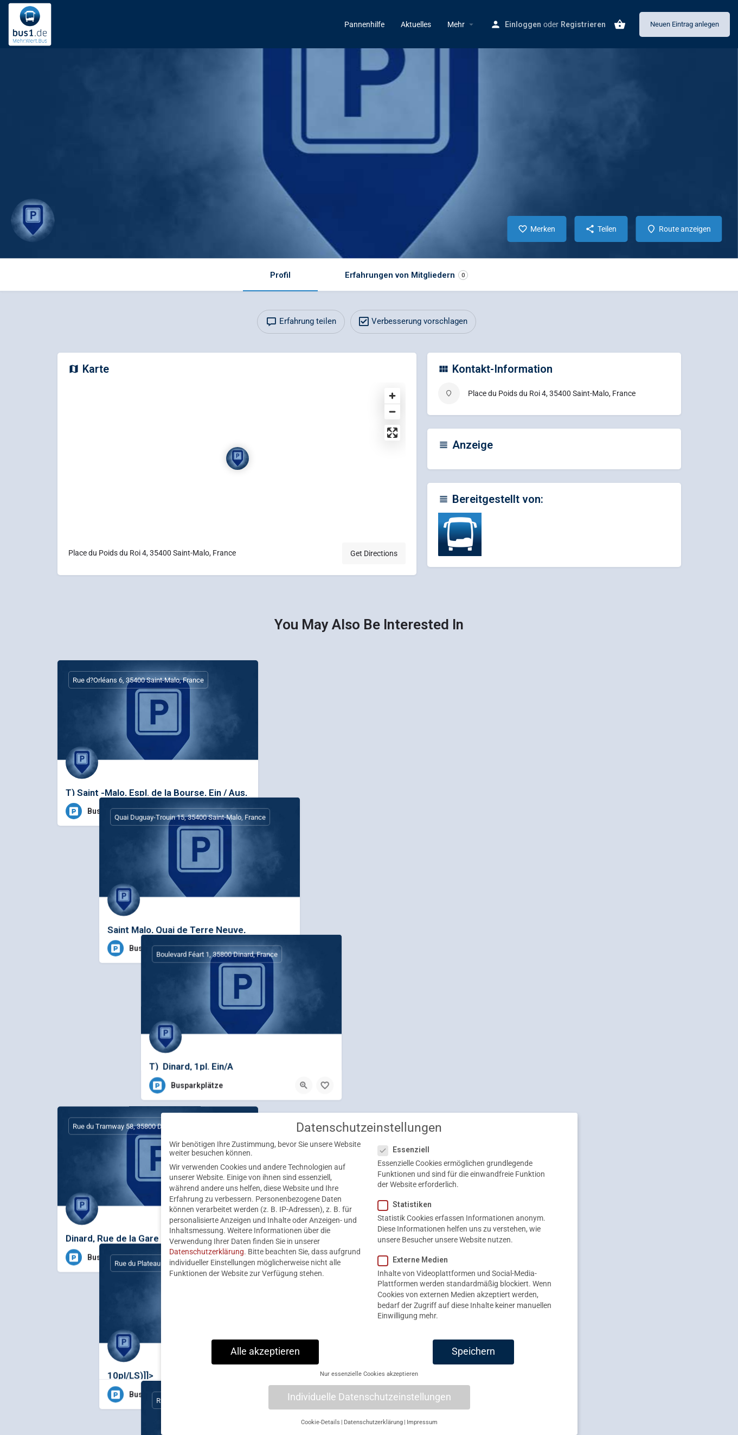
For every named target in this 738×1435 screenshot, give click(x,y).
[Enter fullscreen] (392, 433)
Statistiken (408, 1212)
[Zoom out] (392, 411)
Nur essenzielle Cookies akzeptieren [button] (369, 1382)
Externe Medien (416, 1267)
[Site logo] (31, 23)
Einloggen (523, 24)
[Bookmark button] (241, 811)
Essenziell (407, 1157)
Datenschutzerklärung (206, 1259)
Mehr (456, 24)
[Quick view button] (220, 811)
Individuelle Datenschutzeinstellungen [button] (369, 1404)
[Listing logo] (32, 220)
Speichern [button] (473, 1359)
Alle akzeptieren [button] (265, 1359)
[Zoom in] (392, 396)
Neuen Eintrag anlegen (684, 24)
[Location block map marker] (237, 458)
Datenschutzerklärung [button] (373, 1429)
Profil (280, 275)
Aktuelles (416, 24)
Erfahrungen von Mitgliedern (406, 275)
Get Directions (373, 553)
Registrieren (583, 24)
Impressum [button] (422, 1429)
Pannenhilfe (364, 24)
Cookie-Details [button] (320, 1429)
